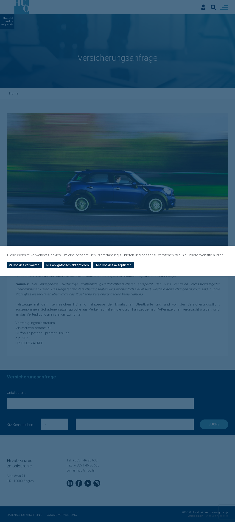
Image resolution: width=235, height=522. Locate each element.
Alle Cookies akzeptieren (113, 265)
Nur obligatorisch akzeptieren (67, 265)
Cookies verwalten (24, 265)
